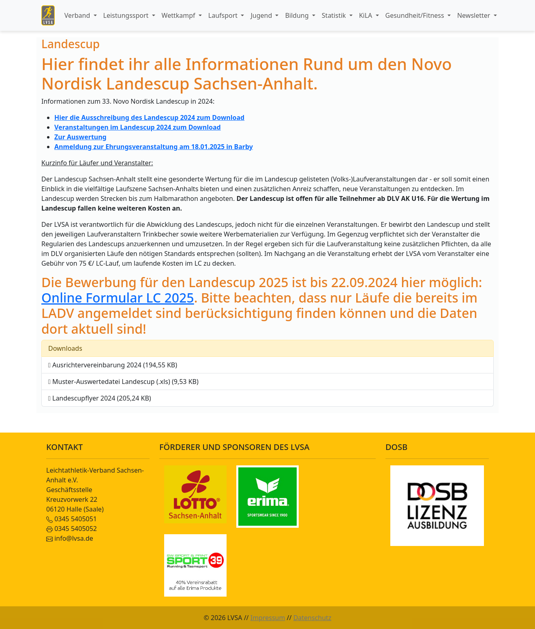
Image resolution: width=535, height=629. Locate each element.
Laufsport (223, 15)
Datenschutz (312, 617)
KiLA (366, 15)
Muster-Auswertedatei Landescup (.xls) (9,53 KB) (123, 381)
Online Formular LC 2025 (117, 297)
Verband (78, 15)
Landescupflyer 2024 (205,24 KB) (99, 398)
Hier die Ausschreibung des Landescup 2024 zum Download (149, 117)
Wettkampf (179, 15)
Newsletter (474, 15)
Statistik (335, 15)
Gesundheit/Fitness (415, 15)
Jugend (262, 15)
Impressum (267, 617)
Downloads (65, 348)
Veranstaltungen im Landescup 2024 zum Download (137, 127)
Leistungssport (126, 15)
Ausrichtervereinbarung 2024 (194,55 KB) (112, 364)
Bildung (297, 15)
